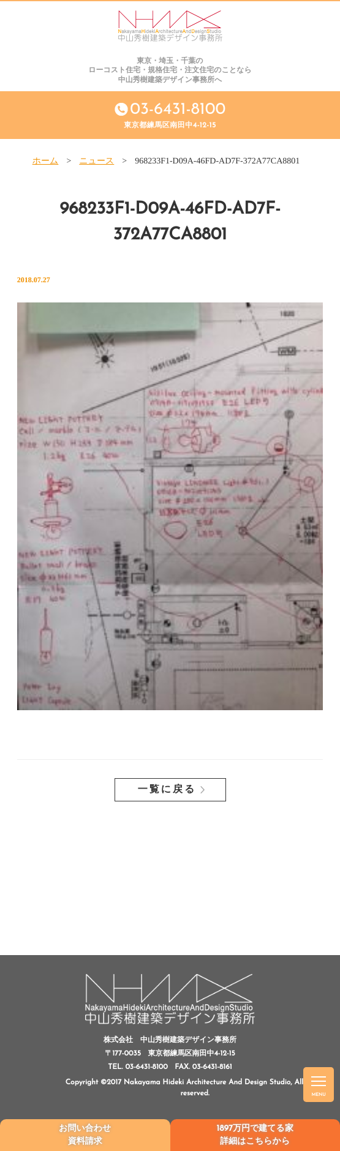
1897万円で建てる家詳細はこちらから (255, 1135)
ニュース (96, 161)
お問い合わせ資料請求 (85, 1135)
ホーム (45, 161)
